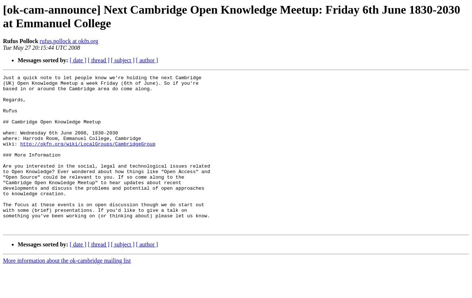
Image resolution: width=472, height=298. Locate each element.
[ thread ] (99, 60)
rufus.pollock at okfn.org (69, 41)
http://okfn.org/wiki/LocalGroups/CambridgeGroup (88, 158)
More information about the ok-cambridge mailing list (67, 291)
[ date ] (78, 60)
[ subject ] (123, 60)
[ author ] (147, 60)
